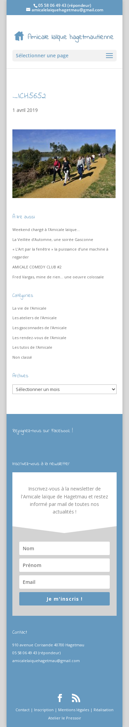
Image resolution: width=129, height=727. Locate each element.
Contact (22, 709)
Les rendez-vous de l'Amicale (39, 337)
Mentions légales (73, 709)
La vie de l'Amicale (29, 308)
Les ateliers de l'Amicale (34, 317)
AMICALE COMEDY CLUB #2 (37, 266)
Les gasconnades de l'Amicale (39, 327)
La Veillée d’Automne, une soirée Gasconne (52, 239)
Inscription (44, 709)
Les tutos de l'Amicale (32, 347)
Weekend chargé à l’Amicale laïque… (46, 229)
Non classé (22, 357)
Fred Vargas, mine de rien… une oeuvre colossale (58, 276)
